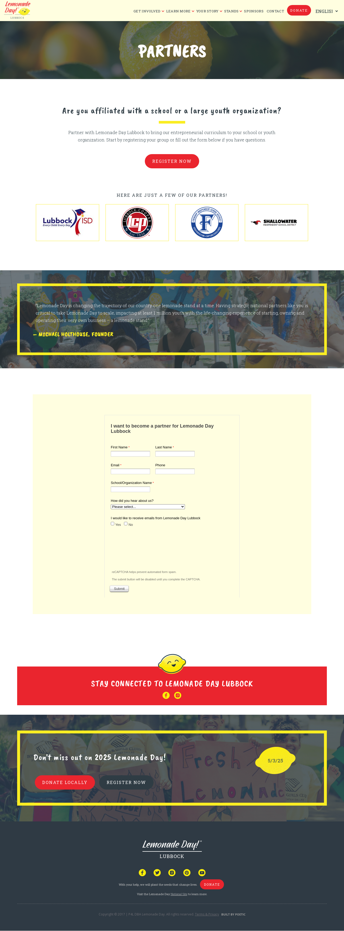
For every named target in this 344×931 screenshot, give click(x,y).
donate (299, 10)
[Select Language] (325, 11)
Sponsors (253, 11)
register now (172, 161)
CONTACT (275, 11)
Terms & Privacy (207, 914)
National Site (179, 894)
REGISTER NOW (126, 782)
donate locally (65, 782)
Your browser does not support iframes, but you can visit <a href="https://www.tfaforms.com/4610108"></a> (172, 505)
